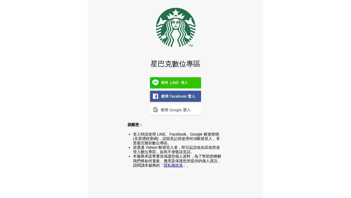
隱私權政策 (173, 165)
